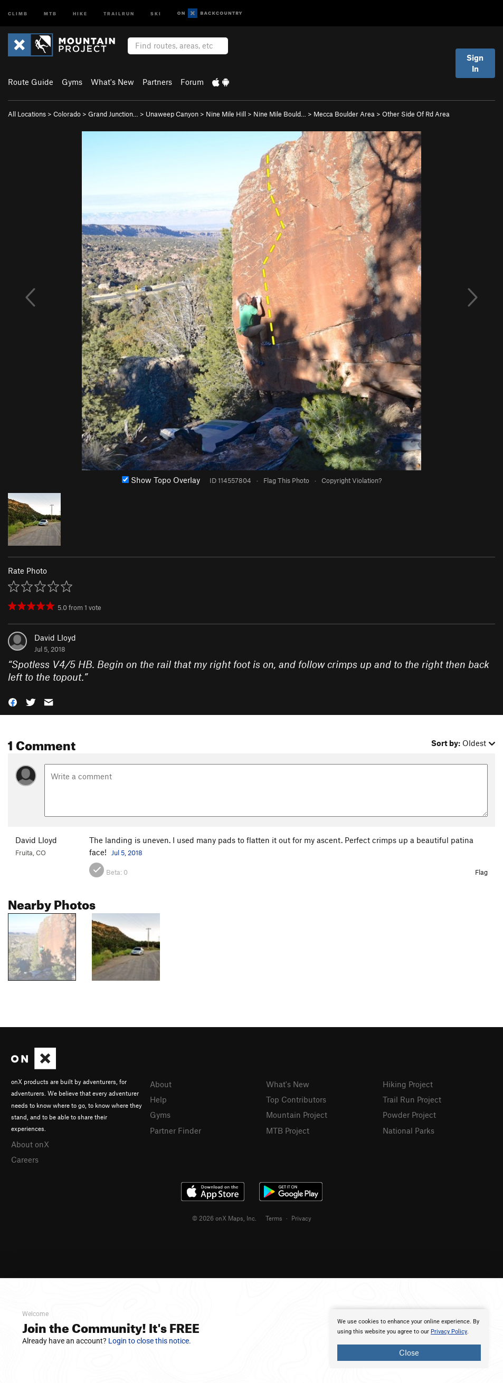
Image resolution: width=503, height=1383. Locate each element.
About (161, 1084)
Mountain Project (296, 1114)
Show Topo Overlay (161, 480)
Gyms (72, 81)
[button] (12, 701)
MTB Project (287, 1130)
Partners (157, 81)
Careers (25, 1159)
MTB (50, 12)
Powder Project (409, 1114)
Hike (80, 12)
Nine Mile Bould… (279, 114)
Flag (481, 872)
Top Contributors (296, 1099)
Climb (18, 12)
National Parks (408, 1130)
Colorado (67, 114)
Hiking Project (408, 1084)
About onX (30, 1144)
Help (158, 1099)
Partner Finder (175, 1130)
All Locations (27, 114)
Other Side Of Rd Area (416, 114)
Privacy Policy (449, 1331)
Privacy (301, 1218)
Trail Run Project (412, 1099)
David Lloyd (55, 637)
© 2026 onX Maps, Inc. (224, 1218)
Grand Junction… (113, 114)
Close (409, 1352)
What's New (112, 81)
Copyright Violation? (351, 480)
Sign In (475, 63)
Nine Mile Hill (226, 114)
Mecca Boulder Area (344, 114)
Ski (156, 12)
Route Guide (30, 81)
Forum (192, 81)
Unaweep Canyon (172, 114)
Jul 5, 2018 (127, 852)
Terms (273, 1218)
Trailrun (119, 12)
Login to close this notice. (149, 1341)
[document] (409, 1339)
